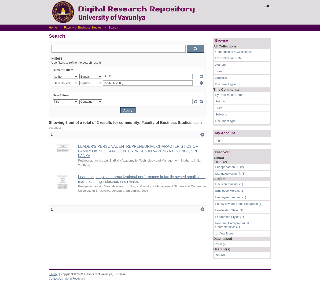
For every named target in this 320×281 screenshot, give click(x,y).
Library (53, 274)
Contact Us (56, 278)
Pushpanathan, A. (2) (229, 167)
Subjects (221, 77)
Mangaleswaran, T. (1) (230, 173)
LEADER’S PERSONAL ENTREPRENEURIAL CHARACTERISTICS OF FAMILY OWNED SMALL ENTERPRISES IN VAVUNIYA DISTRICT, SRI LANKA (138, 151)
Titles (219, 71)
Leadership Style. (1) (229, 210)
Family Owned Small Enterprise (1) (239, 203)
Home (53, 27)
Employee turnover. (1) (230, 197)
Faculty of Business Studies (82, 27)
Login (267, 5)
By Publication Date (228, 58)
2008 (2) (221, 244)
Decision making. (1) (229, 184)
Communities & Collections (233, 52)
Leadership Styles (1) (229, 217)
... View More (224, 233)
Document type (225, 84)
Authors (220, 64)
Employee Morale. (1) (229, 190)
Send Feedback (75, 278)
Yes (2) (220, 254)
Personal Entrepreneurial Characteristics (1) (232, 225)
